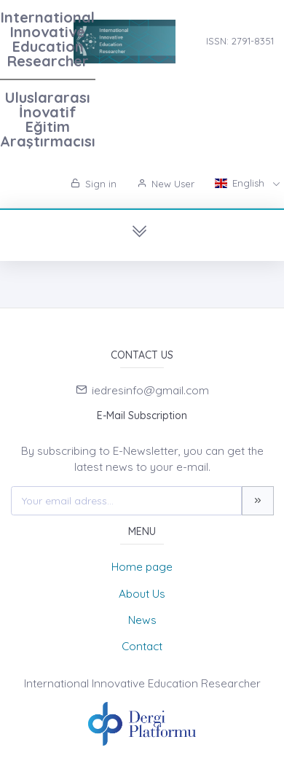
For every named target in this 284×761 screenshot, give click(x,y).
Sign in (94, 184)
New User (165, 184)
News (142, 620)
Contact (142, 646)
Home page (142, 567)
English (241, 183)
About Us (142, 594)
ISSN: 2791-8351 (240, 41)
